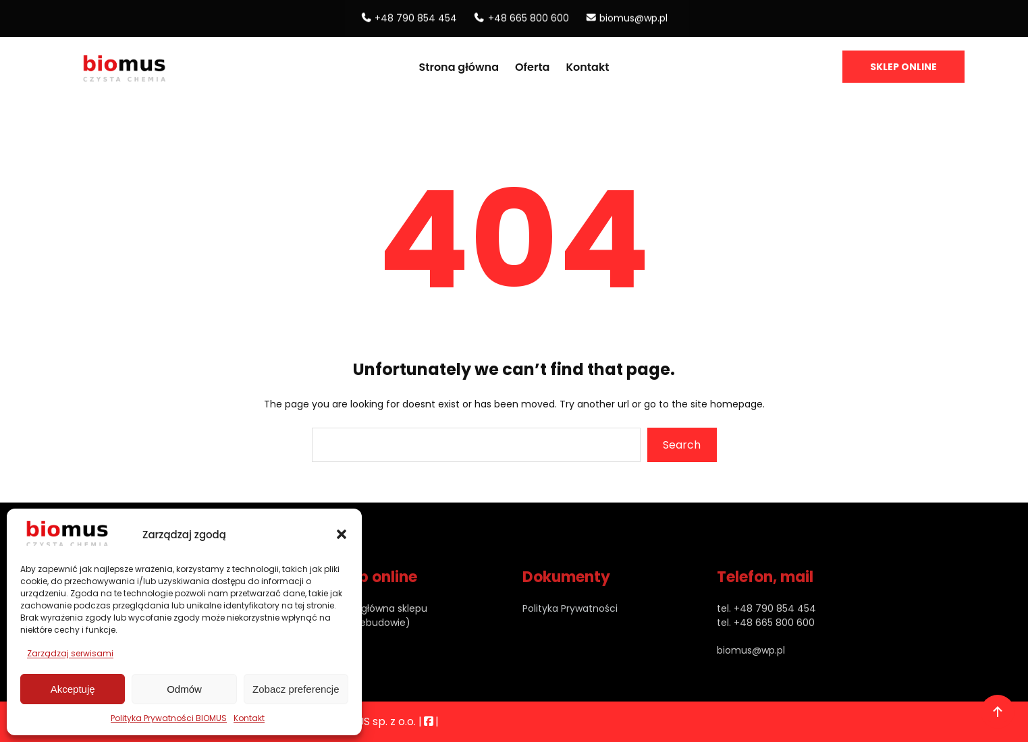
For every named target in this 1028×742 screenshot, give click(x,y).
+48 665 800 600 (528, 13)
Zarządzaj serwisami (70, 653)
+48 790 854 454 (416, 13)
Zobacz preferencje (295, 689)
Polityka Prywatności (570, 644)
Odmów (184, 689)
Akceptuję (73, 689)
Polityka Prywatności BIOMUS (169, 718)
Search (682, 445)
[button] (341, 534)
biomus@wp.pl (633, 13)
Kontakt (249, 718)
